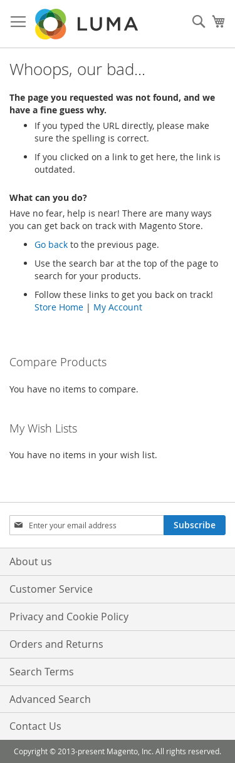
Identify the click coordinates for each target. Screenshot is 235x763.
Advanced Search (50, 699)
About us (30, 561)
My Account (117, 307)
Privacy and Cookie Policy (68, 616)
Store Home (58, 307)
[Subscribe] (195, 525)
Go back (51, 244)
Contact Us (35, 726)
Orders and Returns (56, 644)
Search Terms (41, 672)
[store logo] (87, 24)
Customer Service (51, 589)
